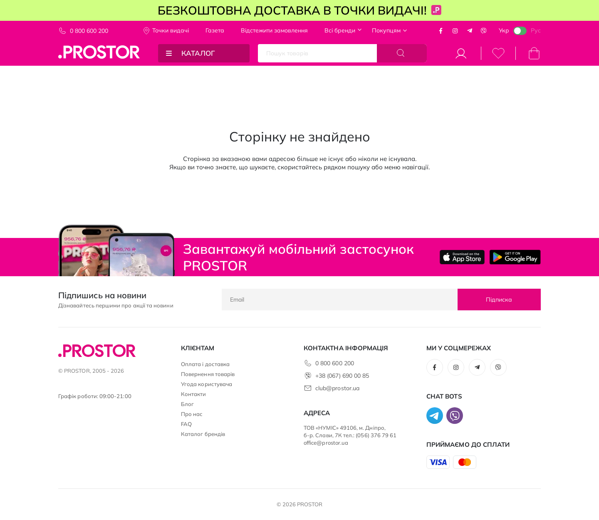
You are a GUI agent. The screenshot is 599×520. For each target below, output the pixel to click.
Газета (214, 30)
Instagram (455, 30)
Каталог (198, 53)
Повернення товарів (208, 374)
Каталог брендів (203, 434)
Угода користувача (206, 384)
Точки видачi (170, 30)
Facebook (441, 30)
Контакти (193, 394)
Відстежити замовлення (274, 30)
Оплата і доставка (205, 364)
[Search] (402, 53)
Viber (484, 30)
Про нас (192, 414)
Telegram (469, 30)
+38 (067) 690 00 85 (342, 375)
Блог (187, 404)
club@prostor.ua (337, 388)
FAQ (186, 424)
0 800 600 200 (89, 31)
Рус (536, 30)
